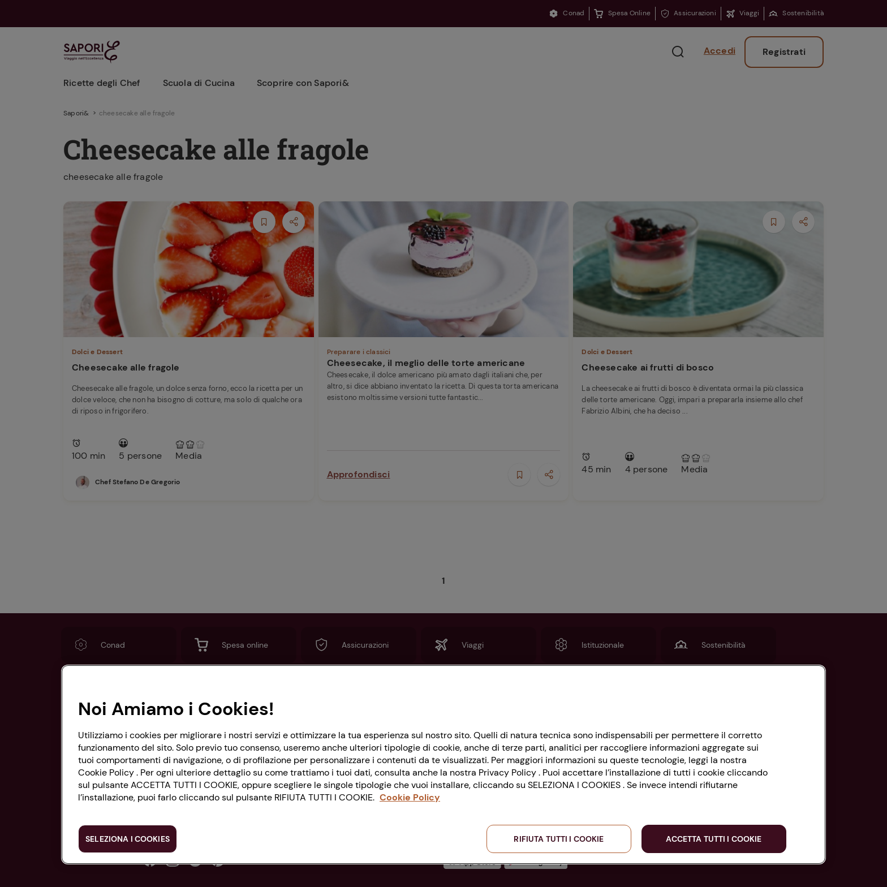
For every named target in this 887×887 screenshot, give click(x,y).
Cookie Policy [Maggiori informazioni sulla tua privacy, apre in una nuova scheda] (410, 797)
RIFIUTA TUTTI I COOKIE (559, 839)
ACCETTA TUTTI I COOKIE (713, 839)
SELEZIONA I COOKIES (127, 839)
